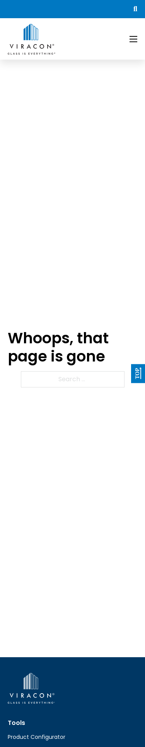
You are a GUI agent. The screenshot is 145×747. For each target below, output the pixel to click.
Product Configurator (36, 737)
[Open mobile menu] (133, 39)
